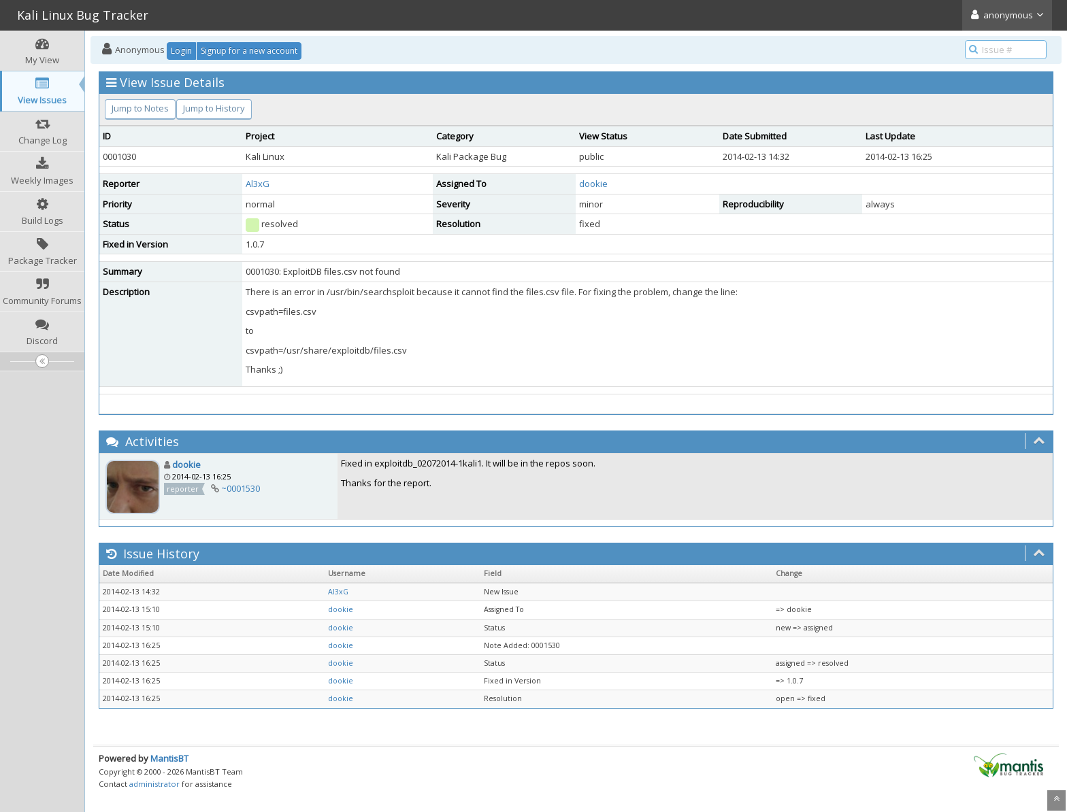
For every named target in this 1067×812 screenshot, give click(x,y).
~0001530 (240, 488)
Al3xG (257, 183)
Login (181, 50)
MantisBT (169, 758)
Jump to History (214, 108)
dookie (593, 183)
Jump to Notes (140, 108)
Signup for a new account (249, 50)
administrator (154, 784)
